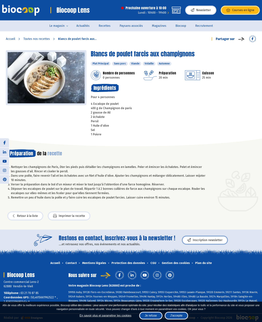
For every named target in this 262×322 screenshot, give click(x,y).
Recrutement (204, 25)
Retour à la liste (25, 216)
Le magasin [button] (57, 25)
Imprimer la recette (69, 216)
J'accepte (176, 315)
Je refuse (151, 315)
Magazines (159, 25)
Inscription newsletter (205, 240)
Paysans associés (131, 25)
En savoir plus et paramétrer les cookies (105, 315)
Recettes (104, 25)
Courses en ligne (240, 10)
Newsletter (201, 10)
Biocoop (180, 25)
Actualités (83, 25)
